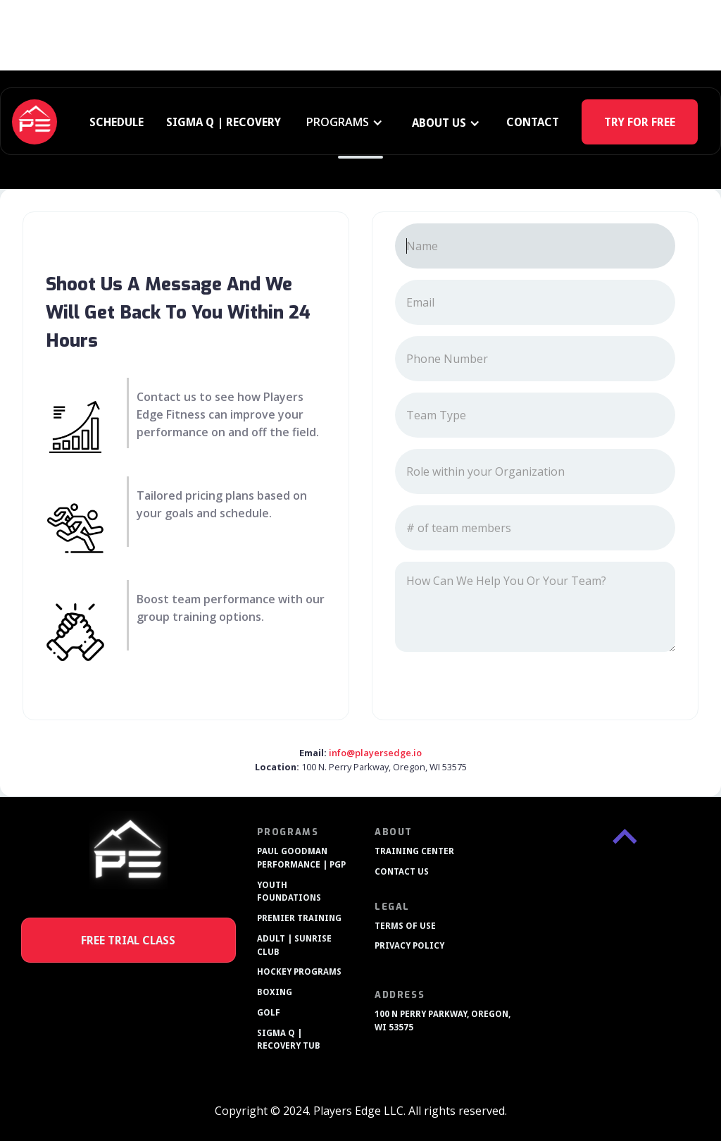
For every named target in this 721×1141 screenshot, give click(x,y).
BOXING (274, 992)
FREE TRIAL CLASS (128, 940)
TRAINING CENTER (414, 851)
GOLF (268, 1013)
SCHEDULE (116, 122)
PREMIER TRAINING (299, 918)
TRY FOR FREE (639, 122)
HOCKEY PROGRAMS (299, 972)
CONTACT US (402, 872)
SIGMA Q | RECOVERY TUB (288, 1039)
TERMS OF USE (405, 926)
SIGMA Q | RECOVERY (223, 122)
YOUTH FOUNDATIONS (289, 891)
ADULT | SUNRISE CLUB (294, 945)
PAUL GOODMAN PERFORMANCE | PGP (301, 858)
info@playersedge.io (375, 752)
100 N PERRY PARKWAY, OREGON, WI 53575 (442, 1020)
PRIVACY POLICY (409, 946)
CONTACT (532, 122)
